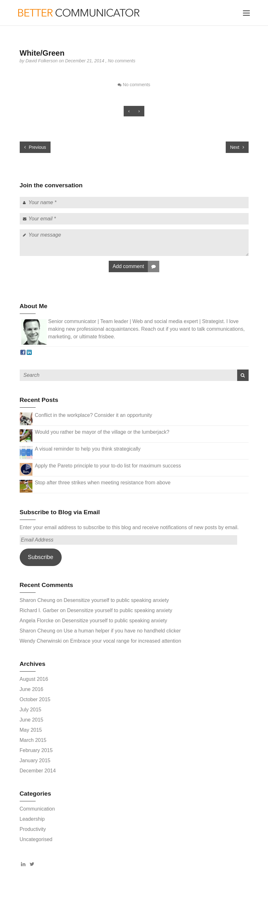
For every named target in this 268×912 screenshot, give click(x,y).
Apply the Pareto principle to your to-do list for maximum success (108, 465)
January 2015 (35, 760)
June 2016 (32, 689)
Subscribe (40, 557)
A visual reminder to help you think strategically (88, 449)
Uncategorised (36, 839)
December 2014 (38, 770)
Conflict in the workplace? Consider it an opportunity (93, 415)
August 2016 (34, 679)
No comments (121, 60)
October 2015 (35, 699)
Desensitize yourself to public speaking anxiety (116, 600)
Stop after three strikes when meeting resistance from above (103, 482)
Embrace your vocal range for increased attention (125, 641)
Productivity (33, 829)
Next (237, 147)
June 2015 (32, 719)
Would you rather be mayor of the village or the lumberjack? (102, 432)
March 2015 (33, 740)
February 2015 (36, 750)
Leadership (32, 819)
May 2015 (31, 730)
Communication (37, 809)
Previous (35, 147)
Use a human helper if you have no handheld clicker (122, 630)
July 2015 (31, 709)
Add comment (136, 266)
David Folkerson (42, 60)
